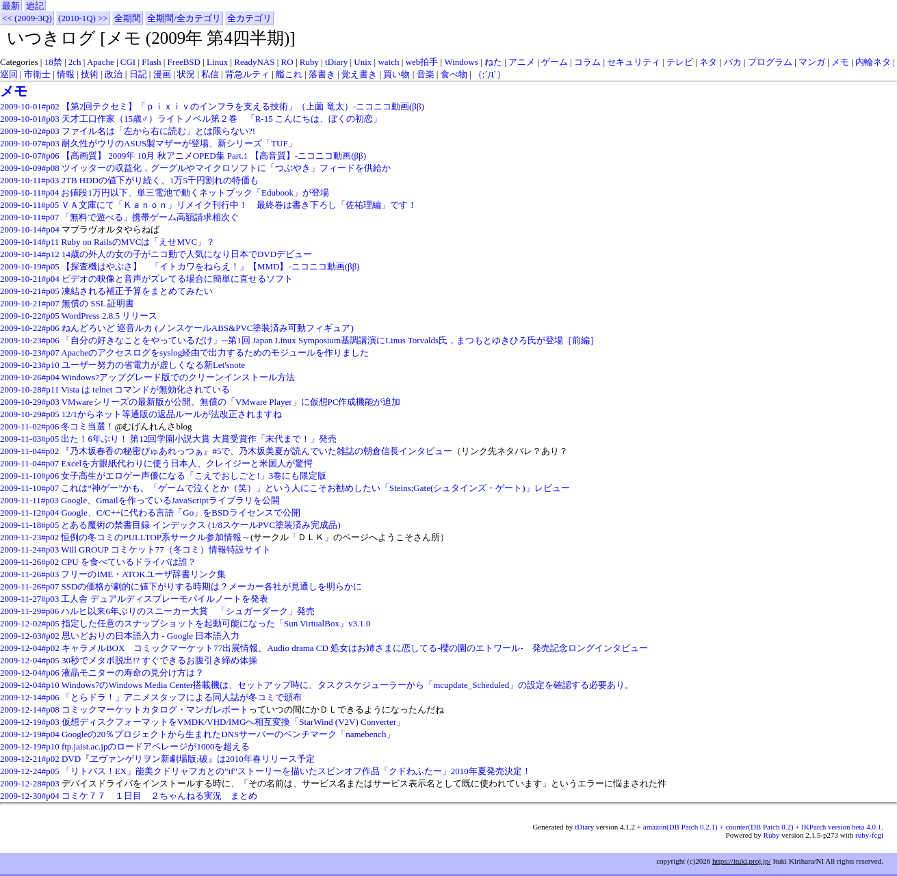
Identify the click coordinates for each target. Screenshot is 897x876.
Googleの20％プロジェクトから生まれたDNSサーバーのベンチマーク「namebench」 (228, 734)
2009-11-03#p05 (29, 439)
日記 (138, 74)
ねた (493, 62)
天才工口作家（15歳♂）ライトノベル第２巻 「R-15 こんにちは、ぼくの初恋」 (222, 119)
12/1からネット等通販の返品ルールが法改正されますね (172, 414)
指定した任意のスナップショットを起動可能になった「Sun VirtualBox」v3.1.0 (216, 623)
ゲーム (554, 62)
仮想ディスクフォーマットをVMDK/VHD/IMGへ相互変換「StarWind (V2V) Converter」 (233, 722)
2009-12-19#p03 (30, 722)
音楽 (425, 74)
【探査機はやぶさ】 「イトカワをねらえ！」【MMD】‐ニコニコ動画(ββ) (211, 266)
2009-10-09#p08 (30, 168)
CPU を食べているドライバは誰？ (128, 562)
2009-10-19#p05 (30, 266)
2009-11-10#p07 (29, 488)
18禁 (53, 62)
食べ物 (454, 74)
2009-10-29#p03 (30, 402)
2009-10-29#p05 (30, 414)
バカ (733, 62)
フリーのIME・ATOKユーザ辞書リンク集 (143, 574)
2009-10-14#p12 (30, 254)
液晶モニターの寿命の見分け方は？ (133, 672)
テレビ (679, 62)
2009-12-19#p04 (30, 734)
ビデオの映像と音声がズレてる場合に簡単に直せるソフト (177, 279)
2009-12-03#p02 (30, 636)
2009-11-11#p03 (29, 500)
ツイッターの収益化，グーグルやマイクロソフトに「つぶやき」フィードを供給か (226, 168)
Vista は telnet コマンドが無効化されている (145, 389)
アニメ (521, 62)
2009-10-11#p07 (29, 217)
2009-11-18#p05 (29, 525)
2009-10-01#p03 (30, 119)
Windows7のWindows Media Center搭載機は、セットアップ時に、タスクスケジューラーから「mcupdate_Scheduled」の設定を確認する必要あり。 (348, 685)
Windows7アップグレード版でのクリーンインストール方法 (179, 377)
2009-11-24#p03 (29, 549)
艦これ (289, 74)
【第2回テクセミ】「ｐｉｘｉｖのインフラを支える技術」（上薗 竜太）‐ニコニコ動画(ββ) (243, 106)
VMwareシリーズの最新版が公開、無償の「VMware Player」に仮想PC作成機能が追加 (231, 402)
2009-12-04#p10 (30, 685)
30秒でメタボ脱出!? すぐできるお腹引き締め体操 (159, 660)
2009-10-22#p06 (30, 328)
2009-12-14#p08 (30, 709)
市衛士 (37, 74)
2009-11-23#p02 (29, 537)
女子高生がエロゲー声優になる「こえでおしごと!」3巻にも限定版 (193, 475)
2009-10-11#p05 (29, 205)
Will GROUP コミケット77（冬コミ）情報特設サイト (166, 549)
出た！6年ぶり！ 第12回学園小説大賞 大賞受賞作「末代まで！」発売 (199, 439)
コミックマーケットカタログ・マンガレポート (155, 709)
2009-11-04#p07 (29, 463)
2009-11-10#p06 (29, 475)
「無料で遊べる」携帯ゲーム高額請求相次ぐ (150, 217)
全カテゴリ (249, 18)
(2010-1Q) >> (83, 18)
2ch (74, 62)
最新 (11, 6)
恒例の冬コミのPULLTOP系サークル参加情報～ (155, 537)
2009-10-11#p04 (29, 192)
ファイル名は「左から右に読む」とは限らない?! (158, 131)
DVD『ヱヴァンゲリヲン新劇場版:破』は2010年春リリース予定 (188, 759)
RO (287, 62)
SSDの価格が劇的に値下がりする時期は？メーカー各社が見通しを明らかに (211, 586)
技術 (90, 74)
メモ (840, 62)
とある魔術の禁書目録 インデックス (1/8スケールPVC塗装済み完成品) (200, 525)
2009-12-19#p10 (30, 746)
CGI (127, 62)
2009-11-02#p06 (29, 426)
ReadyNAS (254, 62)
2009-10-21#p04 (30, 279)
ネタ (708, 62)
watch (388, 62)
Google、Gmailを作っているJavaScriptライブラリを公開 (170, 500)
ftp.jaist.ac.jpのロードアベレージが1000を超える (156, 746)
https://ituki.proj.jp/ (741, 861)
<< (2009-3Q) (27, 18)
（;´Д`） (489, 74)
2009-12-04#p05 (30, 660)
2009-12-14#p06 (30, 697)
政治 (113, 74)
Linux (217, 62)
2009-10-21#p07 (30, 303)
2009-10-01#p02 (30, 106)
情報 (66, 74)
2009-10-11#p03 (29, 180)
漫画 (162, 74)
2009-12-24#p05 (30, 771)
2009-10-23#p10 (30, 365)
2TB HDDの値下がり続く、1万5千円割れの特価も (160, 180)
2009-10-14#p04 (30, 229)
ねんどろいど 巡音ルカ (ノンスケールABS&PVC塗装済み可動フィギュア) (208, 328)
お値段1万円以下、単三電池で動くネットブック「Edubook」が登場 (194, 192)
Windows (461, 62)
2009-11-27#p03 (29, 599)
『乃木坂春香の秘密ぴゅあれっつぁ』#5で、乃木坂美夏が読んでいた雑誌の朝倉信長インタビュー (256, 451)
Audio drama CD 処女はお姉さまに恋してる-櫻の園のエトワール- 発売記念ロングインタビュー (457, 648)
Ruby (309, 62)
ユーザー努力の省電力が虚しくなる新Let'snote (153, 365)
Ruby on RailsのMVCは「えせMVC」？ (138, 242)
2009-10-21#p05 (30, 291)
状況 (186, 74)
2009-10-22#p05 (30, 315)
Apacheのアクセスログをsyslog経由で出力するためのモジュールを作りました (215, 352)
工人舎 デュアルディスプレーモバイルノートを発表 (164, 599)
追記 (35, 6)
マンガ (811, 62)
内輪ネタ (873, 62)
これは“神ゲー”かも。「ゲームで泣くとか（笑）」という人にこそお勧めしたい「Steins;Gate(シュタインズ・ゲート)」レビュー (315, 488)
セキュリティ (633, 62)
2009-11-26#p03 (29, 574)
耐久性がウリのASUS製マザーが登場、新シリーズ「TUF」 (179, 143)
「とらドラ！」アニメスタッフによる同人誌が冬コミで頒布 (182, 697)
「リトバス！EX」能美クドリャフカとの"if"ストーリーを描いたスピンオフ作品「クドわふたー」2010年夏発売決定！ (296, 771)
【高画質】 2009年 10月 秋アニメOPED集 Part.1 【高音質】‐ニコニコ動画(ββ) (214, 155)
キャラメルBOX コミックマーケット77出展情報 (160, 648)
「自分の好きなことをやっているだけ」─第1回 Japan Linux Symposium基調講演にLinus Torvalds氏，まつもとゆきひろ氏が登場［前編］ (330, 340)
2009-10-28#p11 (29, 389)
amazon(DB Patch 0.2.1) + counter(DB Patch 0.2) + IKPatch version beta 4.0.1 (762, 827)
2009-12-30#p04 (30, 796)
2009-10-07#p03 (30, 143)
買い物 (396, 74)
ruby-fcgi (869, 835)
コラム (587, 62)
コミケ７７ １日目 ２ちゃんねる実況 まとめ (159, 796)
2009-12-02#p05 (30, 623)
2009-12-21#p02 (30, 759)
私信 (210, 74)
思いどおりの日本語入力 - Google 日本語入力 (150, 636)
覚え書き (359, 74)
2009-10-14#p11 (29, 242)
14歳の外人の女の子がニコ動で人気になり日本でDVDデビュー (187, 254)
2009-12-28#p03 (30, 783)
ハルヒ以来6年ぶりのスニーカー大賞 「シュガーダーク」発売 (188, 611)
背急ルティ (247, 74)
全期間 (127, 18)
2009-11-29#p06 (29, 611)
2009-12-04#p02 (30, 648)
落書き (322, 74)
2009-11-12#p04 (29, 512)
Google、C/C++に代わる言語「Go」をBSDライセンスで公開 (180, 512)
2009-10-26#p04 (30, 377)
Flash (151, 62)
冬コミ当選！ (87, 426)
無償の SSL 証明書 (98, 303)
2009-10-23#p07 (30, 352)
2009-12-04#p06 (30, 672)
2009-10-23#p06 (30, 340)
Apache (100, 62)
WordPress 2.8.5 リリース (110, 315)
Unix (363, 62)
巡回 (9, 74)
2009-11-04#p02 (29, 451)
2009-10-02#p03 (30, 131)
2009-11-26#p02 (29, 562)
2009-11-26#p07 (29, 586)
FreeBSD (184, 62)
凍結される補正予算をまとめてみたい (137, 291)
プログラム (770, 62)
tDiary (336, 62)
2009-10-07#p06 (30, 155)
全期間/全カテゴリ (184, 18)
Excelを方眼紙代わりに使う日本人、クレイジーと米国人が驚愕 (187, 463)
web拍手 (422, 62)
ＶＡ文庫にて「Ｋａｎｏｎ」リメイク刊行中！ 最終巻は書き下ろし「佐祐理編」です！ (239, 205)
